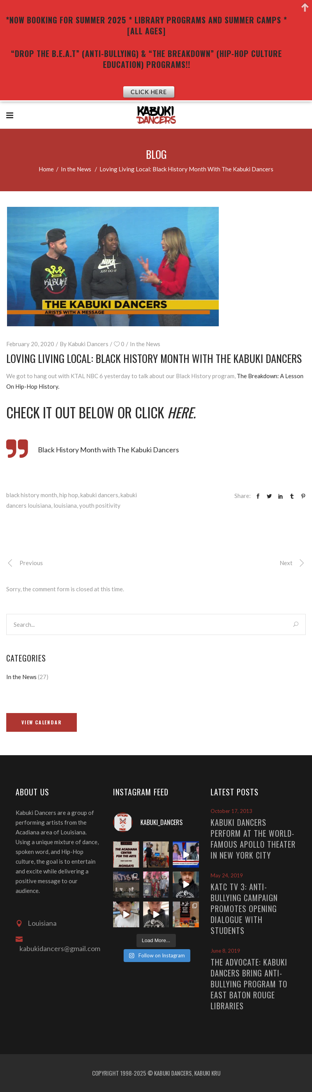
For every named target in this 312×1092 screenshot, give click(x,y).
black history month (31, 494)
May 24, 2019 (227, 875)
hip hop (68, 494)
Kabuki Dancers (88, 343)
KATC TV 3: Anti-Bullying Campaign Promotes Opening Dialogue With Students (244, 908)
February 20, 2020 (30, 343)
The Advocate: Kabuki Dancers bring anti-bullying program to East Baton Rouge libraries (249, 984)
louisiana (65, 505)
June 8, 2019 (225, 951)
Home (46, 169)
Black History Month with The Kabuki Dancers (108, 449)
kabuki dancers (99, 494)
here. (183, 412)
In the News (76, 169)
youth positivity (100, 505)
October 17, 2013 (231, 811)
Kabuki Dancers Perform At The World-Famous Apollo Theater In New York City (253, 838)
